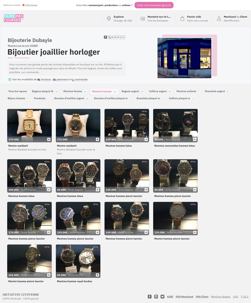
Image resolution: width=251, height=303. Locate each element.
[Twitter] (162, 297)
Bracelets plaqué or (150, 98)
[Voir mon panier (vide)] (193, 18)
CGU (235, 296)
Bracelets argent (217, 91)
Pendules (41, 98)
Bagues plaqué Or (45, 91)
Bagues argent (133, 91)
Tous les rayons (17, 91)
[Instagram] (156, 297)
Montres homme (104, 91)
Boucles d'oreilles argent (71, 98)
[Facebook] (150, 297)
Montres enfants (188, 91)
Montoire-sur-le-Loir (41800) (23, 45)
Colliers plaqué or (181, 98)
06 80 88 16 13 (116, 37)
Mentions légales (221, 296)
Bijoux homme (18, 98)
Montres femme (75, 91)
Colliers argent (160, 91)
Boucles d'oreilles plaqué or (112, 98)
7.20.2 (244, 296)
